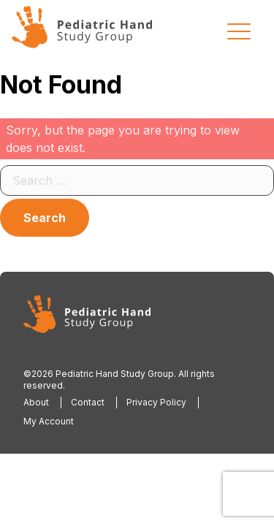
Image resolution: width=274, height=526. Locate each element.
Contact (87, 402)
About (36, 402)
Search (44, 217)
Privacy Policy (156, 402)
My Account (48, 421)
